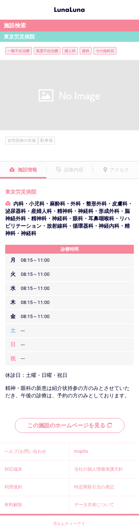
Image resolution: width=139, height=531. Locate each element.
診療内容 (73, 170)
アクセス (119, 170)
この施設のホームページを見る (69, 425)
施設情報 (27, 170)
